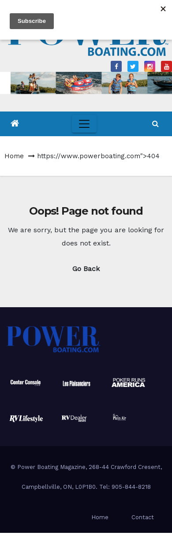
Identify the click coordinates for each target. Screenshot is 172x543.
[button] (155, 123)
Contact (142, 517)
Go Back (86, 268)
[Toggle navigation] (84, 124)
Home (14, 156)
